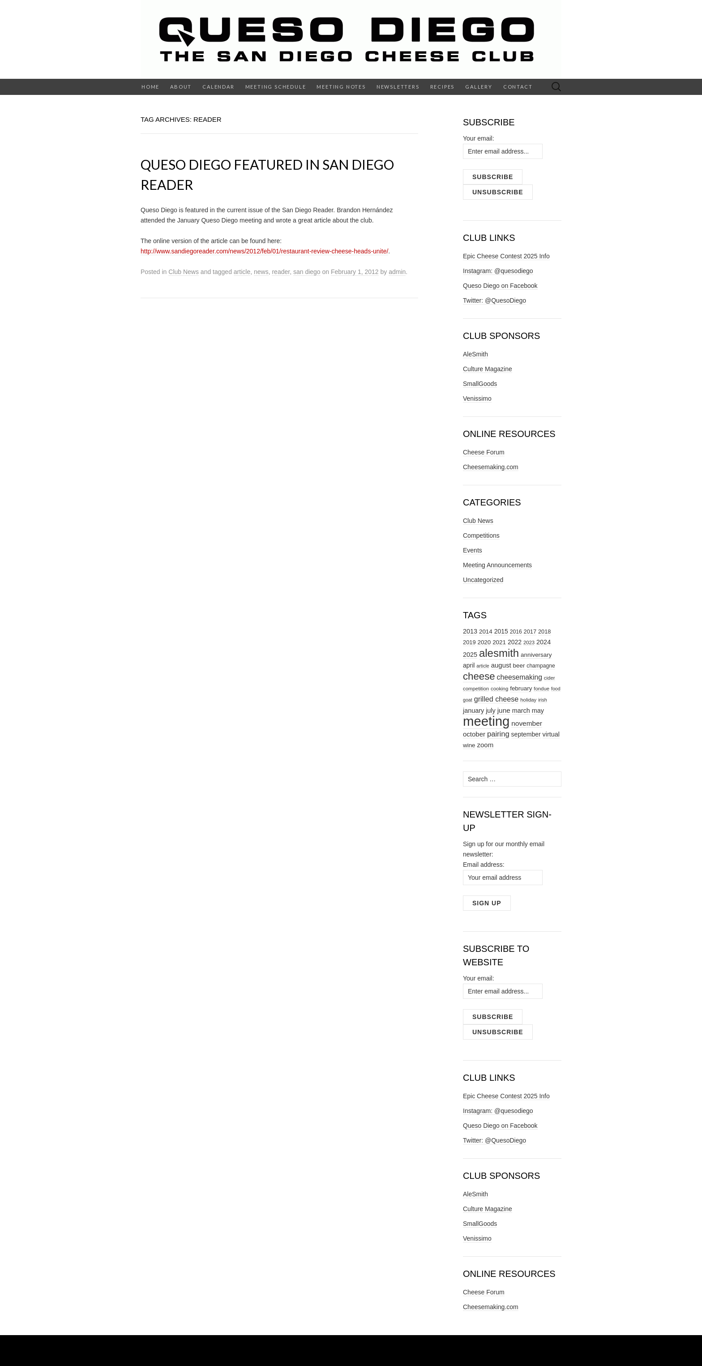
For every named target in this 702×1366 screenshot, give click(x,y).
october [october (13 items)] (474, 734)
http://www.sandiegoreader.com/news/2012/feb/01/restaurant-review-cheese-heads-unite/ (264, 251)
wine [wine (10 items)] (469, 745)
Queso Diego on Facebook (500, 285)
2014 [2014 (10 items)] (485, 631)
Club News (183, 271)
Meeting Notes (341, 87)
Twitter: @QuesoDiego (494, 300)
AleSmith (475, 354)
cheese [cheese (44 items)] (479, 676)
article (242, 271)
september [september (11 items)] (526, 734)
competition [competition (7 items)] (476, 688)
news (261, 271)
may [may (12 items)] (538, 710)
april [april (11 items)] (469, 665)
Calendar (218, 87)
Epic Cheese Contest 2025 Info (506, 256)
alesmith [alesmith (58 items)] (499, 653)
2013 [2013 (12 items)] (470, 631)
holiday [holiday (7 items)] (528, 699)
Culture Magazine (487, 369)
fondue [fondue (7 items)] (541, 688)
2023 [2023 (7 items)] (529, 642)
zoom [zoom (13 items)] (485, 745)
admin (397, 271)
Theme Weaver (444, 1350)
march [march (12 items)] (521, 710)
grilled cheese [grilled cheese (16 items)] (496, 699)
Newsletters (398, 87)
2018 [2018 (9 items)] (544, 631)
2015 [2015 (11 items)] (501, 631)
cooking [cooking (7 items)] (499, 688)
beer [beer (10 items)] (519, 665)
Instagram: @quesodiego (498, 270)
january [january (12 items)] (473, 710)
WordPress (329, 1350)
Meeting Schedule (275, 87)
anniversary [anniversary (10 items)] (536, 654)
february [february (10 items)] (521, 688)
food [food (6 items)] (556, 688)
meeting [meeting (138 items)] (486, 721)
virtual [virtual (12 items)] (551, 734)
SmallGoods (480, 383)
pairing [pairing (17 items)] (498, 734)
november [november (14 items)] (526, 723)
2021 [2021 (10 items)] (499, 642)
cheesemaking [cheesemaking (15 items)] (519, 677)
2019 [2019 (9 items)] (469, 642)
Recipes (442, 87)
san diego (307, 271)
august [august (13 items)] (501, 665)
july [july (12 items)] (491, 710)
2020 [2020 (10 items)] (484, 642)
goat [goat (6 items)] (467, 699)
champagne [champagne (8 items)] (540, 666)
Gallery (478, 87)
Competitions (481, 535)
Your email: (478, 138)
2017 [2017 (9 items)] (530, 631)
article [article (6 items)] (482, 665)
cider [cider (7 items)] (549, 678)
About (181, 87)
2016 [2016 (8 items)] (516, 632)
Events (472, 550)
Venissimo (477, 398)
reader (281, 271)
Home (150, 87)
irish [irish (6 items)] (542, 699)
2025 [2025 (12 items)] (470, 654)
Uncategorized (483, 579)
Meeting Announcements (497, 565)
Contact (518, 87)
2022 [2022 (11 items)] (515, 642)
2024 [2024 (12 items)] (543, 642)
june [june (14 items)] (503, 710)
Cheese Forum (484, 452)
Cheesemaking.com (490, 467)
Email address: (484, 864)
